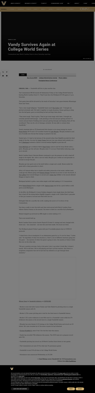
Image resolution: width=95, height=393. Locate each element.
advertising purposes (67, 379)
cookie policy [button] (21, 376)
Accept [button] (80, 388)
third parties (37, 377)
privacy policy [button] (62, 373)
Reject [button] (71, 388)
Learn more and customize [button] (20, 388)
